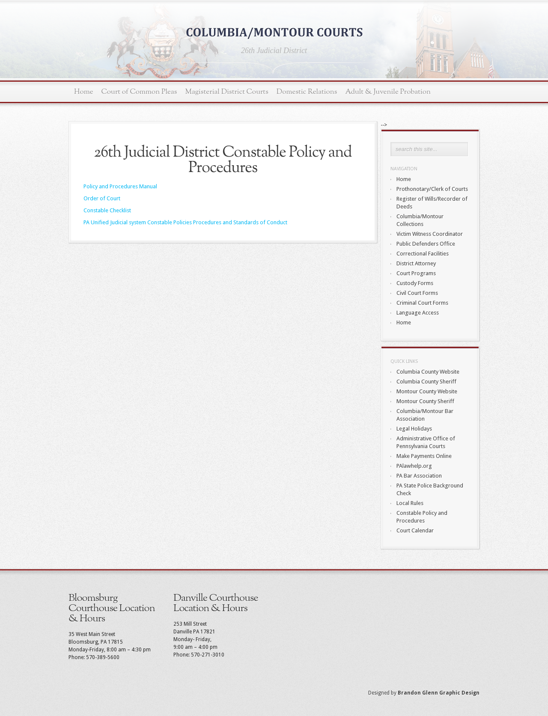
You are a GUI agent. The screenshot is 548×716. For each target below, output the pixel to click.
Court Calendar (415, 530)
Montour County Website (426, 391)
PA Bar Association (419, 475)
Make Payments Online (424, 456)
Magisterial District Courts (226, 92)
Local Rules (409, 503)
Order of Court (101, 198)
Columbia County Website (427, 371)
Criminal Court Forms (422, 303)
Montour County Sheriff (425, 401)
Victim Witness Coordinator (429, 234)
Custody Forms (414, 283)
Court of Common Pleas (139, 92)
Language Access (417, 312)
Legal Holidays (414, 428)
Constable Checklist (107, 210)
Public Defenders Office (425, 244)
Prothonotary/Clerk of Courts (432, 189)
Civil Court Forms (417, 293)
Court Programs (416, 273)
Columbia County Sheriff (426, 381)
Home (83, 92)
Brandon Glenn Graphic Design (439, 693)
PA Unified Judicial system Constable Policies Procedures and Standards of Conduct (185, 222)
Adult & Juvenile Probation (388, 92)
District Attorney (416, 263)
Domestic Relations (307, 92)
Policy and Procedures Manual (120, 186)
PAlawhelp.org (414, 466)
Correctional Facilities (422, 253)
